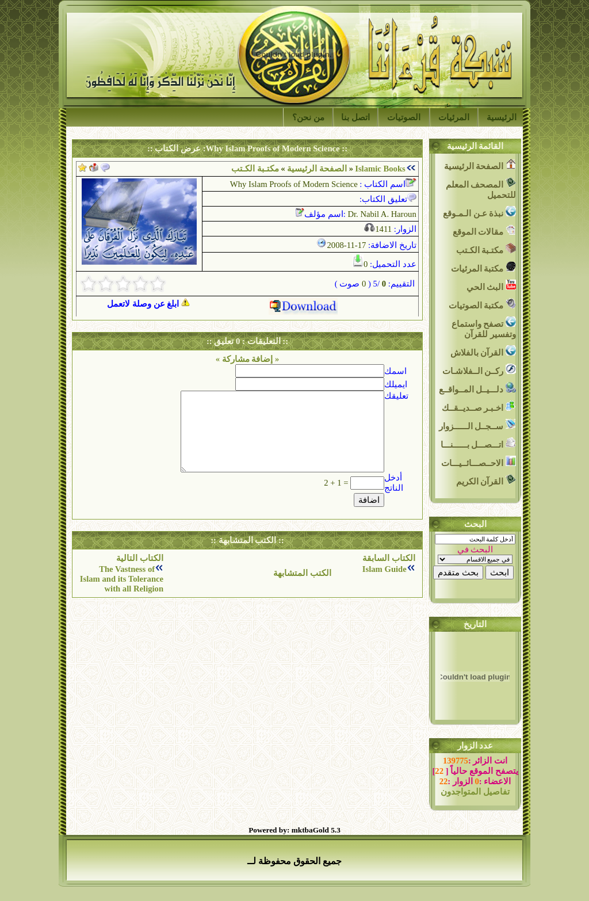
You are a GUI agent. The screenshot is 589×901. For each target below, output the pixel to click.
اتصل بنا (355, 117)
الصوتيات (403, 117)
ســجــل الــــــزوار (477, 425)
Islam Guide (384, 569)
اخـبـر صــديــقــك (479, 406)
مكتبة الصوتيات (482, 304)
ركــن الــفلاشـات (479, 370)
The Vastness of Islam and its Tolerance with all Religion (121, 578)
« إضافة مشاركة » (248, 359)
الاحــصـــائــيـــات (478, 462)
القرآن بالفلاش (483, 351)
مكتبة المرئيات (483, 267)
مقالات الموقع (484, 230)
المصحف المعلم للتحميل (481, 188)
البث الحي (491, 286)
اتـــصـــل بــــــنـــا (478, 443)
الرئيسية (502, 117)
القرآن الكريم (486, 480)
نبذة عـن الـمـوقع (479, 212)
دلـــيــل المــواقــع (477, 388)
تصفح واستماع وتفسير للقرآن (484, 327)
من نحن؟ (308, 117)
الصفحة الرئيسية (317, 168)
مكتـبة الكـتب (486, 249)
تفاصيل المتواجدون (475, 791)
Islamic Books (380, 168)
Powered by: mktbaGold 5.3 (294, 830)
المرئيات (453, 117)
